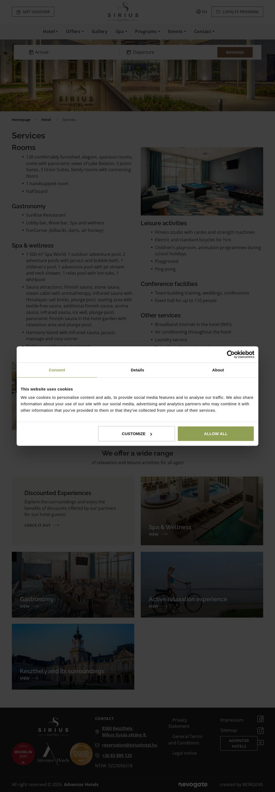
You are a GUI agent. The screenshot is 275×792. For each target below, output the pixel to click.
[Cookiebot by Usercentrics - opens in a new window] (230, 354)
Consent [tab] (57, 369)
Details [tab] (137, 369)
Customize (137, 433)
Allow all (216, 433)
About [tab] (218, 369)
